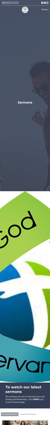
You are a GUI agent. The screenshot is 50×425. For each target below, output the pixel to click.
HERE (36, 399)
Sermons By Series (28, 414)
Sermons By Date (9, 414)
